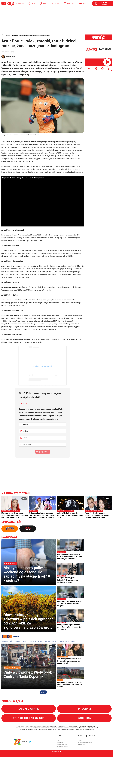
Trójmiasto (32, 641)
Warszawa (4, 641)
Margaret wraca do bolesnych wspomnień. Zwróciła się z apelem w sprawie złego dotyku (14, 514)
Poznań (17, 641)
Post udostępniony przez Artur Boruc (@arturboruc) (43, 385)
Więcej (73, 641)
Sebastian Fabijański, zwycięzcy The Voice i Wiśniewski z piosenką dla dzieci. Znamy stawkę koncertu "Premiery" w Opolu (42, 514)
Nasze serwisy (56, 751)
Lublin (40, 641)
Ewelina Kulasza (10, 56)
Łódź (11, 641)
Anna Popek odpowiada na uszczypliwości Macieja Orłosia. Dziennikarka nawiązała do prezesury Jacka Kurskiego (98, 514)
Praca (57, 740)
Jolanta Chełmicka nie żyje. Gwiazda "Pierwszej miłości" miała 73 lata (70, 514)
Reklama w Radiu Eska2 (62, 746)
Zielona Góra (64, 641)
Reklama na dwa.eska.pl (62, 744)
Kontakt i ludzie (60, 738)
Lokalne (10, 637)
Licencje (79, 740)
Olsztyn (47, 641)
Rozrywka (8, 35)
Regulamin (80, 738)
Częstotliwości (59, 742)
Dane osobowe (81, 744)
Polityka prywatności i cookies (85, 742)
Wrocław (55, 641)
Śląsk (24, 641)
